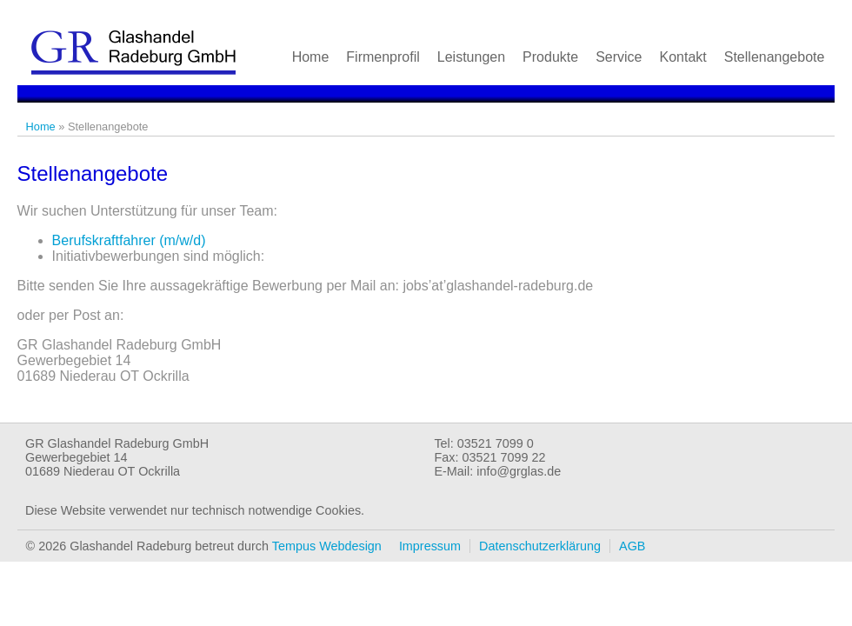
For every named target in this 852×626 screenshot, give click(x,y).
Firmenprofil (382, 57)
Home (310, 57)
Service (619, 57)
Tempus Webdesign (327, 546)
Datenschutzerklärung (540, 546)
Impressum (430, 546)
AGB (632, 546)
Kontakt (682, 57)
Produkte (550, 57)
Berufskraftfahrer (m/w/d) (129, 240)
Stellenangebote (774, 57)
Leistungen (471, 57)
